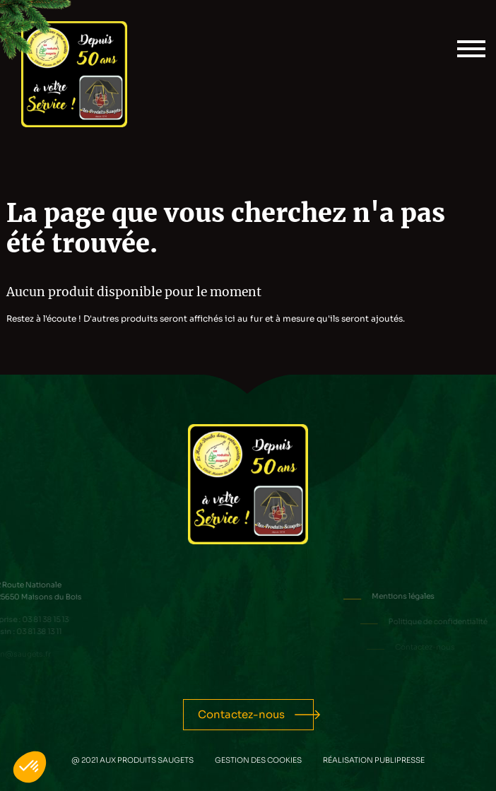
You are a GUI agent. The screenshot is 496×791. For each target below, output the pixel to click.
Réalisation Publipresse (374, 760)
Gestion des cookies (258, 760)
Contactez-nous (241, 714)
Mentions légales (427, 596)
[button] (30, 767)
